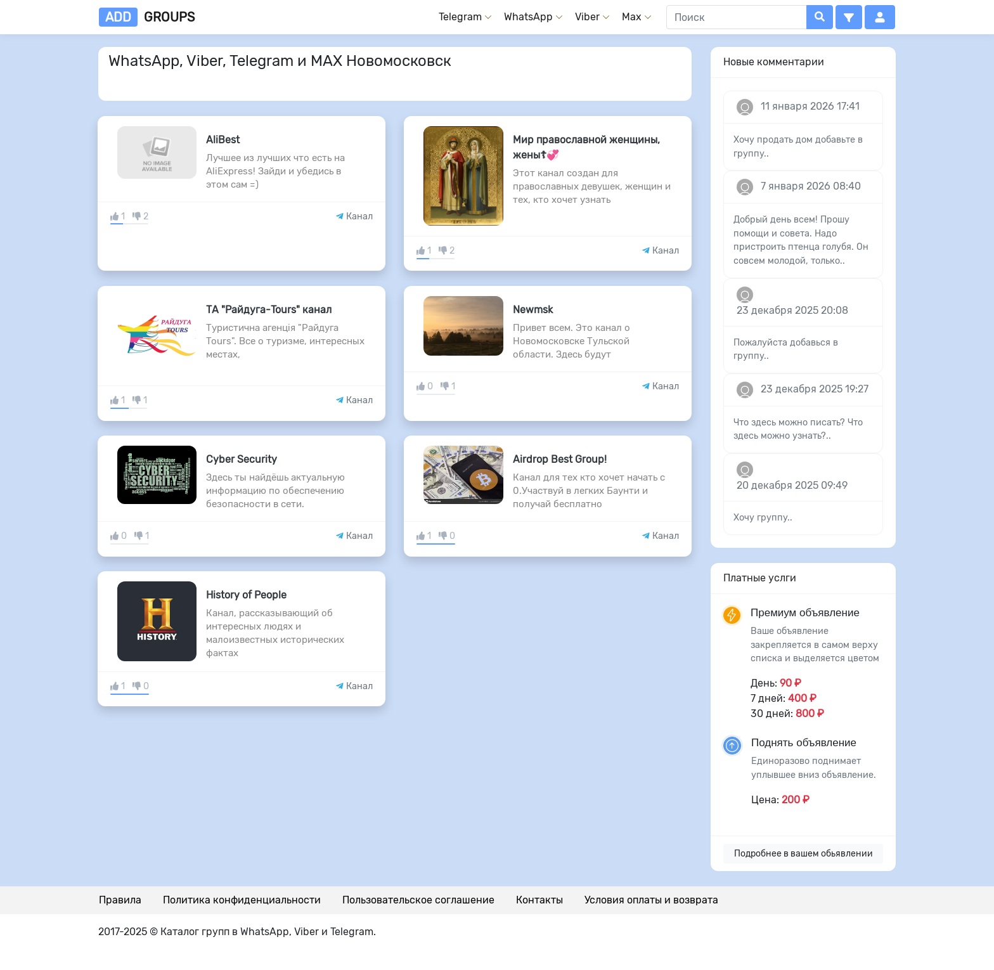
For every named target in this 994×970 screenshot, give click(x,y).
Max (632, 17)
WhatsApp (528, 17)
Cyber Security (241, 459)
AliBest (223, 140)
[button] (849, 17)
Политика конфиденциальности (242, 900)
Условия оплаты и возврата (651, 900)
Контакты (539, 900)
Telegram (460, 17)
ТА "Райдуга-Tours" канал (269, 310)
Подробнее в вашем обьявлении (803, 853)
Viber (587, 17)
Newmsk (533, 310)
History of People (246, 595)
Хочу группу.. (762, 517)
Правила (120, 900)
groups (147, 17)
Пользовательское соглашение (418, 900)
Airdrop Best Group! (560, 459)
